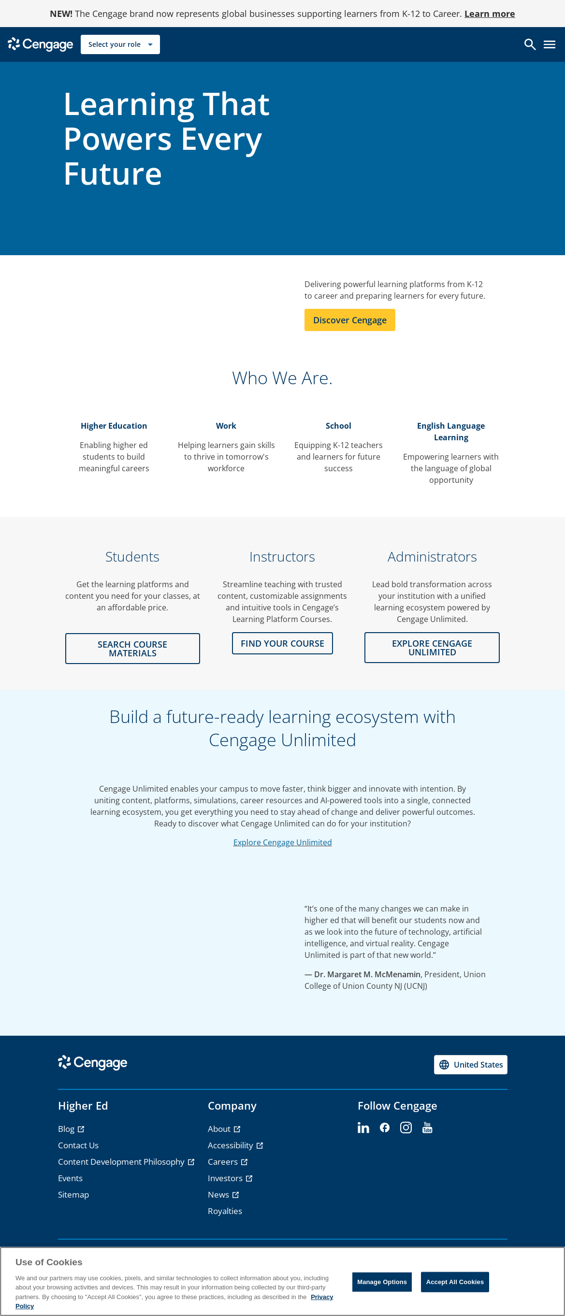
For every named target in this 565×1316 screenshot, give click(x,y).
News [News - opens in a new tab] (219, 1194)
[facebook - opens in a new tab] (385, 1128)
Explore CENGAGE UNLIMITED (432, 647)
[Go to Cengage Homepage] (40, 43)
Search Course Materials (132, 648)
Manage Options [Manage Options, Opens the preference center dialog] (382, 1282)
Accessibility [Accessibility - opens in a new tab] (231, 1145)
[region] (282, 1281)
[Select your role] (120, 44)
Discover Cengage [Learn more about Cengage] (350, 320)
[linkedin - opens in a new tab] (363, 1128)
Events (70, 1178)
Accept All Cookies (455, 1282)
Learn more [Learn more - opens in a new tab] (489, 13)
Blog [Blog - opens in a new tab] (67, 1128)
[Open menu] (549, 44)
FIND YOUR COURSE (282, 643)
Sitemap (73, 1194)
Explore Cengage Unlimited (282, 842)
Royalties (225, 1210)
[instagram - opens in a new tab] (406, 1128)
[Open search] (530, 44)
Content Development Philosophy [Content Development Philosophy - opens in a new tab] (122, 1161)
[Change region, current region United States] (470, 1064)
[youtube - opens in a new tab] (427, 1128)
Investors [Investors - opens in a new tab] (226, 1178)
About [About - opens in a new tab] (220, 1128)
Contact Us (78, 1145)
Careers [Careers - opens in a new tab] (224, 1161)
